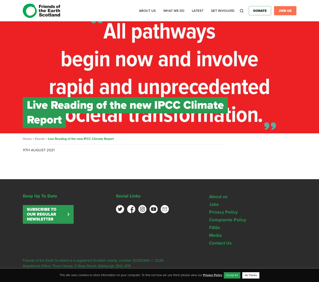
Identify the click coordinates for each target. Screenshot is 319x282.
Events (40, 139)
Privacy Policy (223, 212)
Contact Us (220, 243)
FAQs (214, 227)
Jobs (214, 204)
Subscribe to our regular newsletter (41, 214)
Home (27, 139)
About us (218, 196)
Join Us (285, 11)
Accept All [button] (232, 275)
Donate (260, 11)
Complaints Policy (227, 220)
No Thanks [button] (251, 275)
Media (215, 235)
